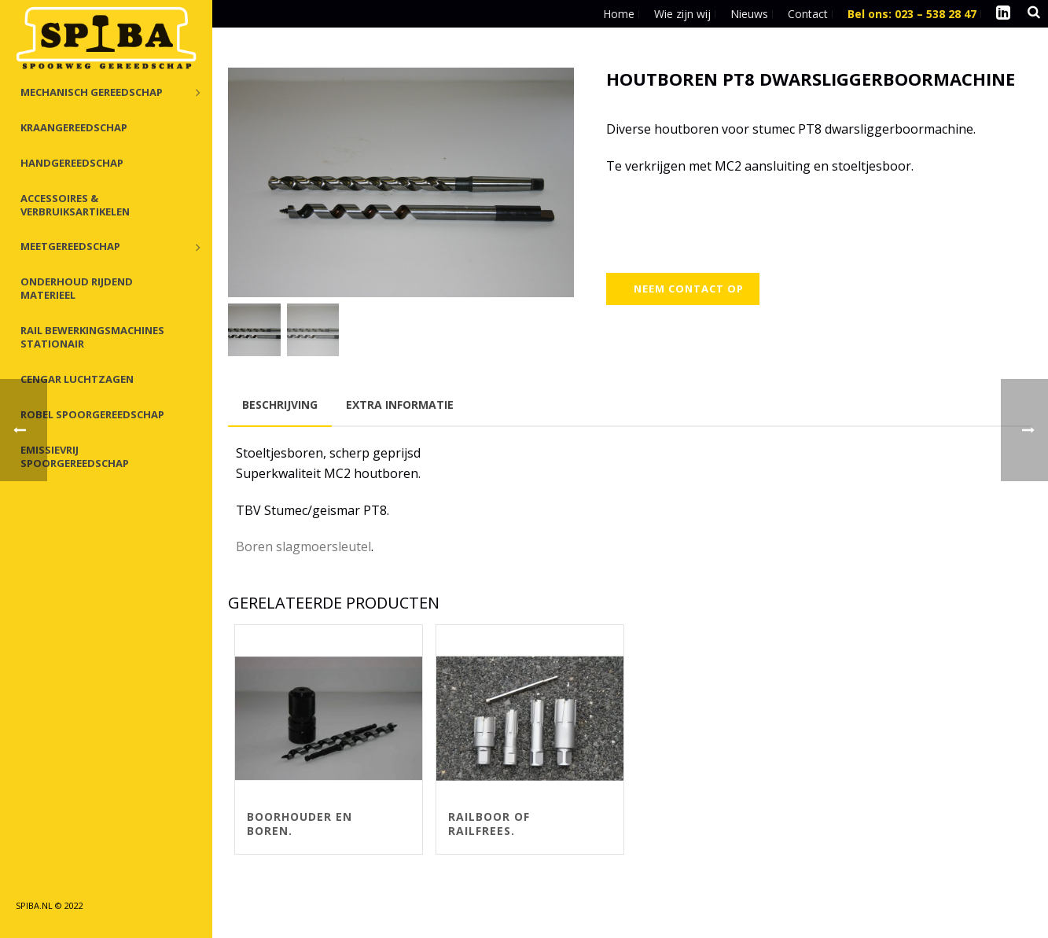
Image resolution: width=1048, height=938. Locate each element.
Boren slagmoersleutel (303, 546)
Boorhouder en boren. (299, 823)
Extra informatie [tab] (400, 404)
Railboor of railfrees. (489, 823)
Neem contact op (689, 288)
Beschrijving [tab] (280, 404)
